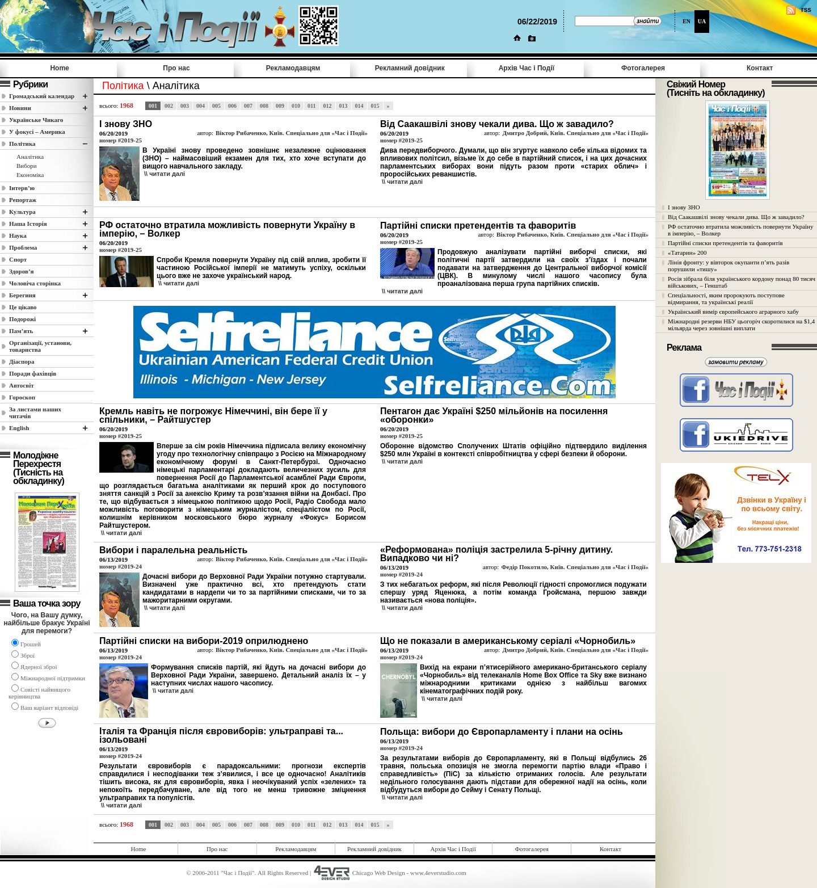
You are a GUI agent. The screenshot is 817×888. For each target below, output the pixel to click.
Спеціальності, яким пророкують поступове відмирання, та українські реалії (726, 298)
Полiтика (22, 143)
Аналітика (30, 156)
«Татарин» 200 (687, 252)
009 (280, 106)
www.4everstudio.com (438, 872)
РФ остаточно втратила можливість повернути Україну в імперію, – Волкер (740, 230)
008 (264, 106)
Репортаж (22, 199)
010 (296, 106)
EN (686, 21)
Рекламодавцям (293, 68)
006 (232, 106)
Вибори (26, 165)
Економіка (30, 174)
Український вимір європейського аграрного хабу (733, 311)
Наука (18, 235)
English (19, 427)
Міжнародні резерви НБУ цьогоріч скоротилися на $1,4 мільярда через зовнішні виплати (741, 324)
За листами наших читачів (35, 412)
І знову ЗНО (684, 207)
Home (59, 68)
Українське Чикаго (36, 119)
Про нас (176, 68)
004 (200, 106)
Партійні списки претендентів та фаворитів (725, 242)
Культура (22, 211)
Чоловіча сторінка (35, 283)
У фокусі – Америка (37, 131)
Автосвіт (21, 385)
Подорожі (22, 318)
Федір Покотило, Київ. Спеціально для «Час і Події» (574, 566)
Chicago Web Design (378, 872)
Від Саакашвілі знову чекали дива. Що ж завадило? (736, 216)
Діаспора (21, 361)
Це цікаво (23, 307)
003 (184, 106)
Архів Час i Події (526, 68)
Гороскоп (22, 397)
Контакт (760, 68)
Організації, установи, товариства (40, 346)
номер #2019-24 (120, 566)
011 (311, 106)
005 (216, 106)
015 (375, 106)
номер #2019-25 (120, 140)
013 (343, 106)
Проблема (23, 247)
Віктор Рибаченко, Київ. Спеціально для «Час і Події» (292, 132)
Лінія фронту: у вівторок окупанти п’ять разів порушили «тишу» (728, 265)
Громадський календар (41, 95)
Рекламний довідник (410, 68)
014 (359, 106)
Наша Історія (28, 223)
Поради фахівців (32, 373)
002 (169, 106)
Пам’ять (21, 330)
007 (248, 106)
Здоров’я (21, 271)
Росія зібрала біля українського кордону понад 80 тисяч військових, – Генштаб (741, 282)
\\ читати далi (164, 173)
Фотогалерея (643, 68)
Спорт (18, 259)
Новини (20, 107)
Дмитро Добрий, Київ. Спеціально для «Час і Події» (575, 132)
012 (327, 106)
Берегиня (22, 295)
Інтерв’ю (22, 187)
